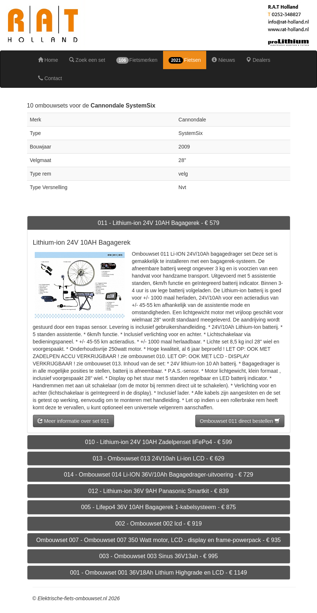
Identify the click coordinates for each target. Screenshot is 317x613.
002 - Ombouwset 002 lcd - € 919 (158, 523)
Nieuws (223, 60)
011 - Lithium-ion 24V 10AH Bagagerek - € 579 (158, 223)
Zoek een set (87, 60)
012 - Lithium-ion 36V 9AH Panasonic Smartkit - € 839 (158, 491)
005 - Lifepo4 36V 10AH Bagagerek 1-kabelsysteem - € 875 (158, 507)
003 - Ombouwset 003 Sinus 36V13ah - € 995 (158, 556)
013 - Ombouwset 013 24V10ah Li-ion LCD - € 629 (158, 458)
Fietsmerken (137, 60)
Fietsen (185, 60)
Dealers (258, 60)
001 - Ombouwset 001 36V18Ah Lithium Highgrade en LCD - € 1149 (158, 572)
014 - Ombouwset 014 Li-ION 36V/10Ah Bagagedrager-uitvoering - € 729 (158, 474)
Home (48, 60)
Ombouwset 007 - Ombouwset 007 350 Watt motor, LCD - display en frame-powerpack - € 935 (158, 540)
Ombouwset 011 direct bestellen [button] (240, 421)
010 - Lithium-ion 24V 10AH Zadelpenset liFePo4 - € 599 (158, 442)
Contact (50, 78)
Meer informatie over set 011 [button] (73, 421)
